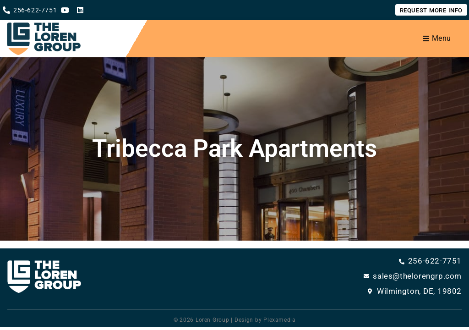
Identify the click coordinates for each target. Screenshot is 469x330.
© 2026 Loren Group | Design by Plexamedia (235, 320)
